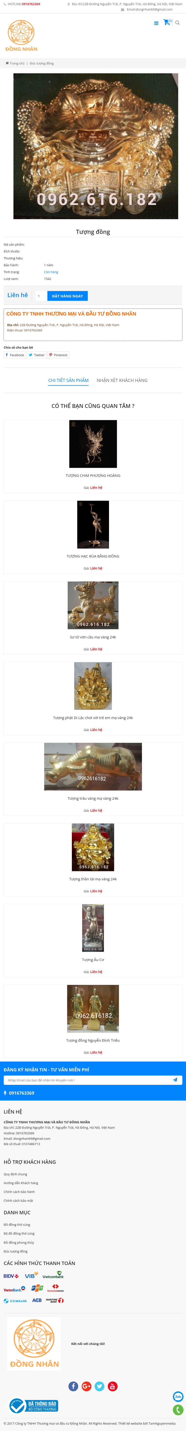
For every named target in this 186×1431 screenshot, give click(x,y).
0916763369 (31, 4)
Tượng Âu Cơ (93, 959)
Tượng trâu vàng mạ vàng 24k (93, 798)
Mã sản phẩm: (14, 244)
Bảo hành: (11, 265)
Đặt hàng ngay (67, 295)
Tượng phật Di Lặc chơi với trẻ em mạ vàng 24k (93, 717)
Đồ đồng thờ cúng (17, 1224)
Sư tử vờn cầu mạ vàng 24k (93, 636)
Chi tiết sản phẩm (68, 380)
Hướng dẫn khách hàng (21, 1183)
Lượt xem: (11, 279)
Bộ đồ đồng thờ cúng (19, 1233)
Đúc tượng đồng (15, 1251)
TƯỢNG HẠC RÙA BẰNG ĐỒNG (93, 556)
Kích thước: (12, 251)
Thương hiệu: (13, 258)
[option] (97, 146)
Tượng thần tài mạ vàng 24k (93, 878)
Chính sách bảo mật (18, 1200)
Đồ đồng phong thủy (19, 1242)
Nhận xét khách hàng (122, 380)
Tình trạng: (12, 272)
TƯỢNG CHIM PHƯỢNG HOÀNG (93, 475)
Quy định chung (15, 1174)
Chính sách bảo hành (19, 1192)
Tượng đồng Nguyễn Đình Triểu (93, 1040)
